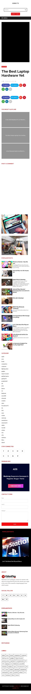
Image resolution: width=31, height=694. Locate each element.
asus (3, 359)
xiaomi (3, 442)
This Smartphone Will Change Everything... (21, 316)
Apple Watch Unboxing (19, 279)
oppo (3, 403)
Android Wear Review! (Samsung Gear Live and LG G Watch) (21, 291)
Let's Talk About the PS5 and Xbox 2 (20, 325)
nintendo (4, 398)
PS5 (2, 410)
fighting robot (5, 368)
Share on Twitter (14, 86)
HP (2, 383)
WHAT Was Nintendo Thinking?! (18, 307)
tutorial (3, 427)
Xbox (3, 440)
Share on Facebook (6, 86)
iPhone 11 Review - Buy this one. (20, 262)
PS (2, 408)
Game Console (5, 373)
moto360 (4, 395)
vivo (2, 432)
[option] (15, 548)
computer (4, 366)
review (4, 66)
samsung (4, 418)
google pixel (4, 381)
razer (3, 413)
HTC (3, 386)
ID (3, 81)
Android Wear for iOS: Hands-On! (21, 271)
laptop (3, 388)
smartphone (4, 420)
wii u (3, 435)
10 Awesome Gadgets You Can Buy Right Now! (20, 344)
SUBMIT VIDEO (15, 13)
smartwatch (4, 422)
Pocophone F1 (5, 405)
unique (3, 430)
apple (3, 356)
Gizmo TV (15, 3)
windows (4, 437)
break (3, 361)
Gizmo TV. (17, 686)
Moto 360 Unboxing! (18, 298)
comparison (4, 364)
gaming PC (4, 378)
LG (2, 391)
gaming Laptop (5, 376)
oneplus (3, 400)
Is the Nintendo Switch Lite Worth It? (20, 335)
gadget (3, 371)
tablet (3, 425)
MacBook (4, 393)
